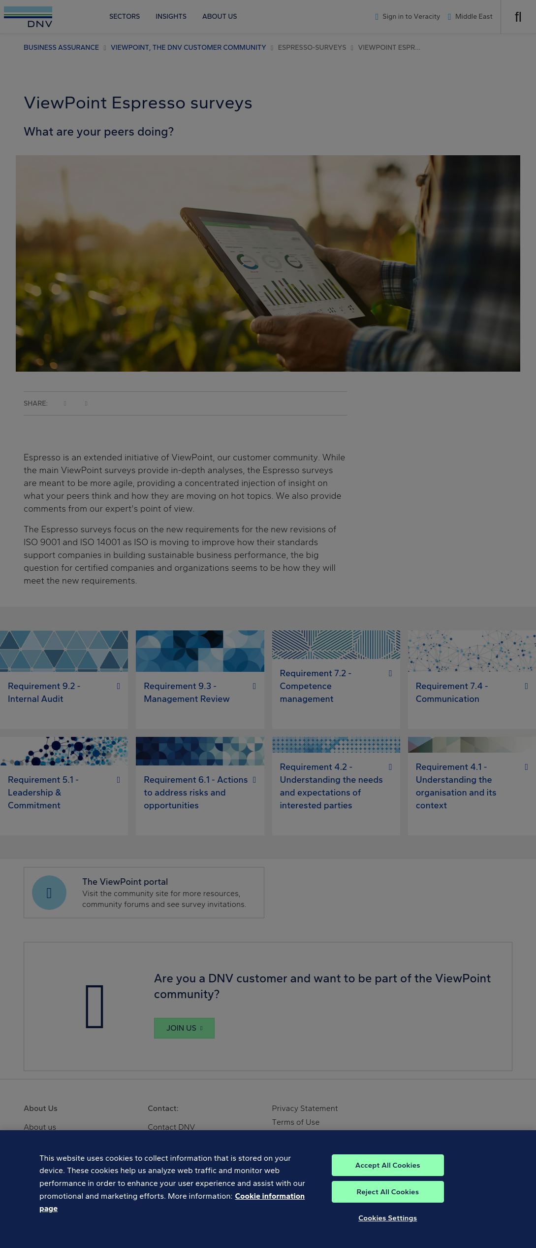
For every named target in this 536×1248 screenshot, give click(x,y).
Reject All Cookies (387, 1210)
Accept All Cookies (387, 1183)
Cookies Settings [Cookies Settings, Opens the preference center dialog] (387, 1236)
